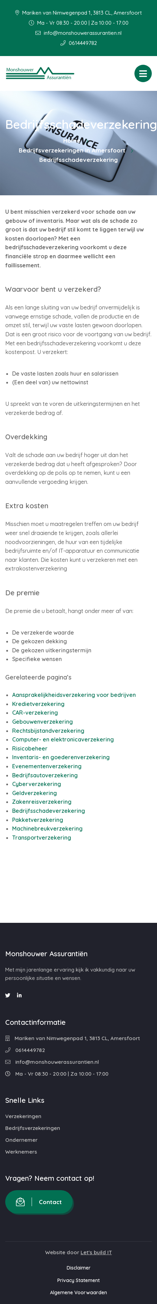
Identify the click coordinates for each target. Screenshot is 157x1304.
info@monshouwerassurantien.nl (78, 33)
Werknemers (21, 1151)
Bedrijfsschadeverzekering (48, 810)
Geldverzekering (34, 793)
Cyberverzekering (36, 783)
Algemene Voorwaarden (78, 1292)
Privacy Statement (78, 1280)
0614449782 (78, 43)
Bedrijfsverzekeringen (32, 1128)
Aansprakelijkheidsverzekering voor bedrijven (74, 694)
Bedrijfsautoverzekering (45, 775)
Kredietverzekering (38, 703)
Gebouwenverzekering (42, 721)
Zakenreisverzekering (42, 801)
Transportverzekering (41, 837)
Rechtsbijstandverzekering (48, 730)
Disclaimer (79, 1268)
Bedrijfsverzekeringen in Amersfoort (72, 150)
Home (72, 140)
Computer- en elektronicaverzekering (63, 739)
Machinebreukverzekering (47, 828)
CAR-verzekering (35, 712)
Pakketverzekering (37, 819)
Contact (39, 1201)
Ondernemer (21, 1140)
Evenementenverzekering (47, 766)
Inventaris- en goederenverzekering (61, 757)
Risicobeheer (30, 748)
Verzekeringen (23, 1116)
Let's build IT (96, 1252)
